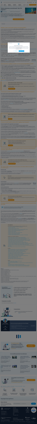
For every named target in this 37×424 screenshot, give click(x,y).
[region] (19, 47)
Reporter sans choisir (10, 43)
